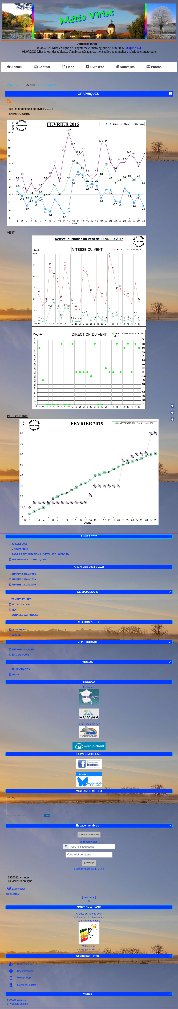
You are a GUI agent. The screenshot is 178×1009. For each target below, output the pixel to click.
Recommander (25, 971)
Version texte (24, 978)
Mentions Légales (26, 985)
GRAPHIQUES (89, 94)
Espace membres (124, 825)
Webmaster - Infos (123, 955)
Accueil (31, 85)
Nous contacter (25, 964)
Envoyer (89, 862)
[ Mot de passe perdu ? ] (89, 868)
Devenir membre (89, 834)
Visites (127, 993)
